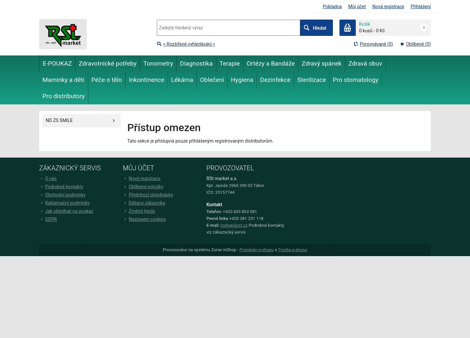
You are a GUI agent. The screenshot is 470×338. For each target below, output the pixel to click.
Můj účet (357, 6)
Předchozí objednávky (148, 194)
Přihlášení (421, 6)
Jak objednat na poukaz (66, 211)
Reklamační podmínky (64, 203)
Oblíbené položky (143, 186)
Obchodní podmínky (62, 194)
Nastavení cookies (144, 219)
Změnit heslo (139, 211)
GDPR (48, 219)
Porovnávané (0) (373, 44)
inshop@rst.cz (234, 225)
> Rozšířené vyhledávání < (186, 44)
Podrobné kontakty (61, 186)
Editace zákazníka (144, 203)
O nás (48, 178)
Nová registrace (388, 6)
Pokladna (332, 6)
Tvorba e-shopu (292, 249)
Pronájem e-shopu (257, 249)
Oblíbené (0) (415, 44)
